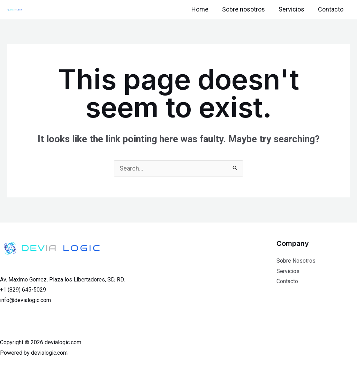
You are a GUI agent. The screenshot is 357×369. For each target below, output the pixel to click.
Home (203, 9)
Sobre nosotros (246, 9)
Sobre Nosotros (296, 261)
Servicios (293, 9)
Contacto (331, 9)
